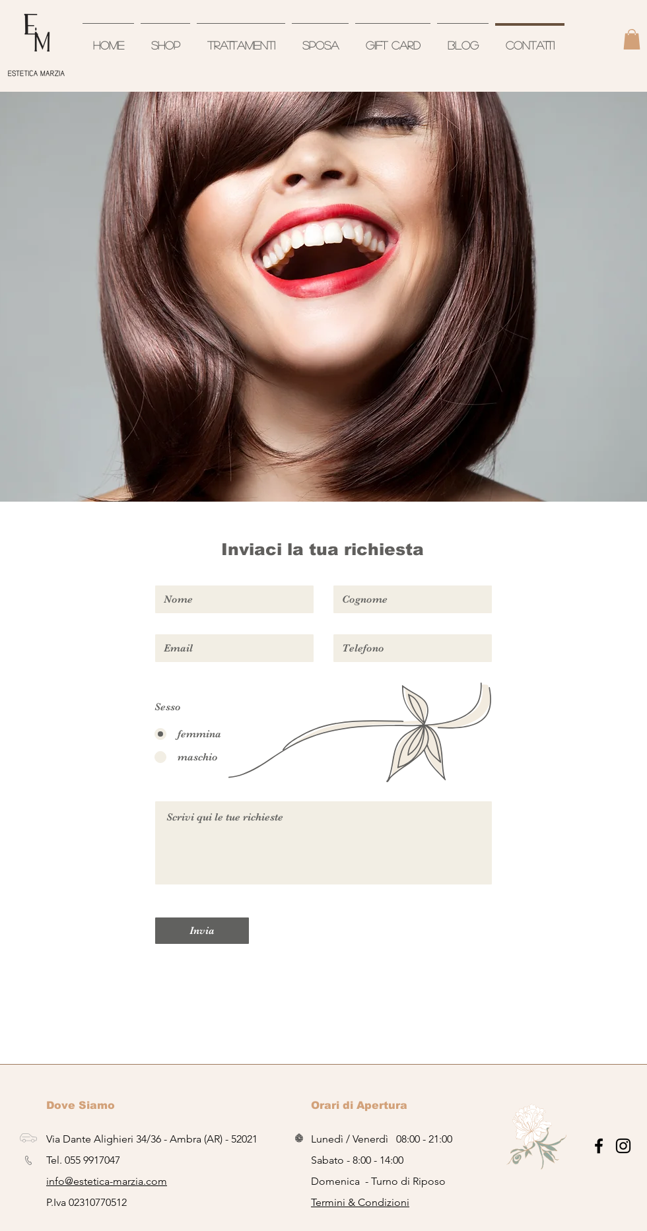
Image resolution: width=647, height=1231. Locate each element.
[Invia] (202, 930)
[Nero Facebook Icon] (599, 1146)
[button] (631, 39)
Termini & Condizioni (360, 1202)
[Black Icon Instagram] (623, 1146)
